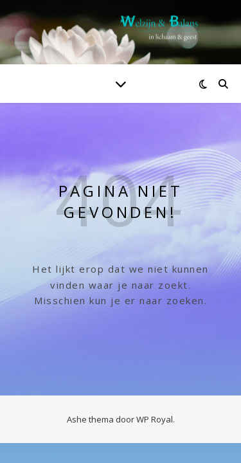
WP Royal (154, 419)
